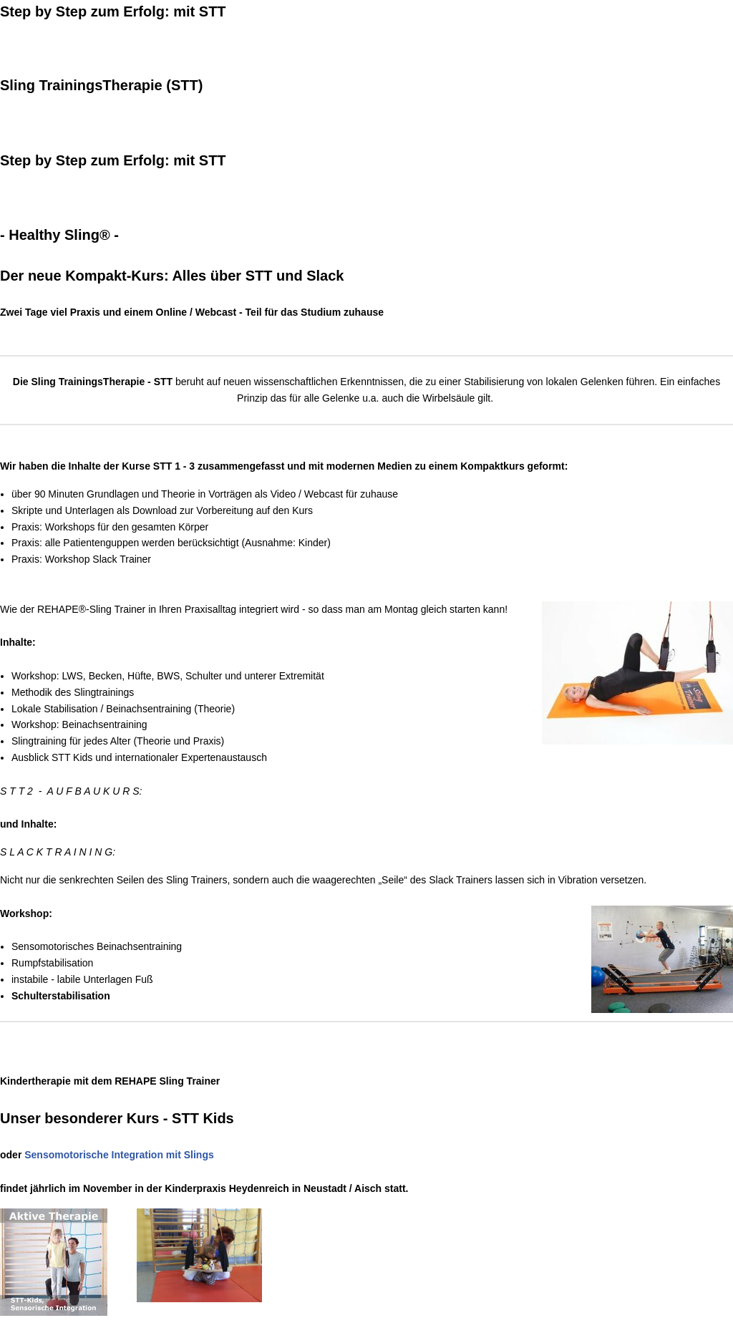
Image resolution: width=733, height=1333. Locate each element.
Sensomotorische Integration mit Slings (118, 1154)
